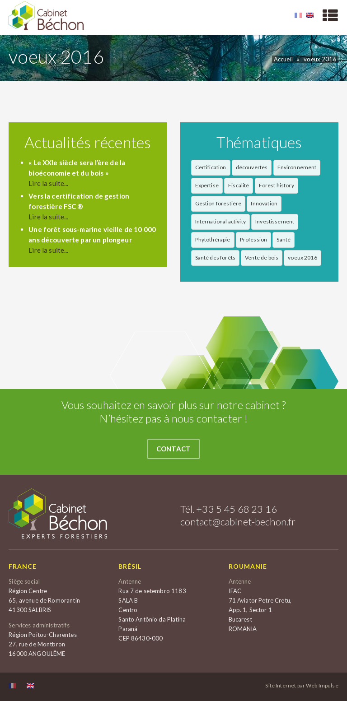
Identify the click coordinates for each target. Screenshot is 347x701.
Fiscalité (238, 185)
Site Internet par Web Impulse (301, 685)
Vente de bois (261, 257)
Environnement (297, 167)
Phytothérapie (212, 239)
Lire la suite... (48, 183)
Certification (210, 167)
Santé (284, 239)
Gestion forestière (218, 203)
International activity (220, 221)
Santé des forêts (215, 257)
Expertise (207, 185)
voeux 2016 (320, 59)
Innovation (264, 203)
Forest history (276, 185)
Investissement (274, 221)
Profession (253, 239)
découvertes (252, 167)
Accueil (283, 59)
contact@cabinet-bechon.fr (238, 521)
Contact (173, 449)
